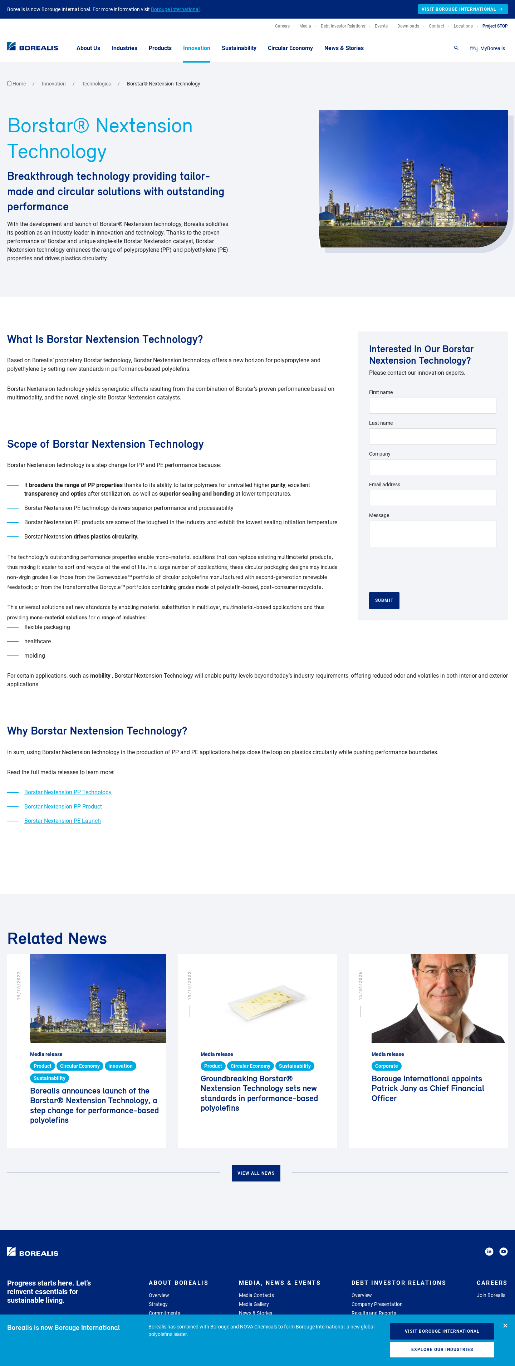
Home (17, 84)
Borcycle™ (112, 587)
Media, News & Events (280, 1282)
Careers (492, 1282)
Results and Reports (374, 1313)
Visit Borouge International (442, 1331)
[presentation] (423, 567)
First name (381, 392)
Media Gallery (254, 1304)
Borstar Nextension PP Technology (68, 792)
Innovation (54, 84)
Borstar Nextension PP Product (63, 806)
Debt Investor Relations (399, 1282)
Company (380, 454)
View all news (256, 1173)
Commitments (164, 1313)
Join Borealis (491, 1295)
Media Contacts (256, 1295)
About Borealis (179, 1282)
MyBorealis (488, 48)
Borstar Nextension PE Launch (62, 820)
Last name (381, 423)
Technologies (97, 84)
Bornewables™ (114, 577)
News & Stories (255, 1313)
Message (379, 515)
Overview (159, 1295)
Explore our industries (442, 1349)
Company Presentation (377, 1304)
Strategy (158, 1304)
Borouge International (175, 9)
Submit (384, 600)
